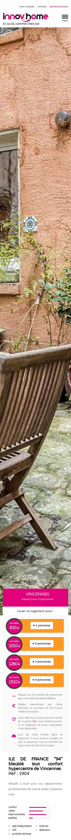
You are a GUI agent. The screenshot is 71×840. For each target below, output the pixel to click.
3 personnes (42, 661)
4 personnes (42, 679)
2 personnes (42, 643)
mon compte (27, 6)
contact (42, 6)
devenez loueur (59, 6)
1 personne (41, 625)
